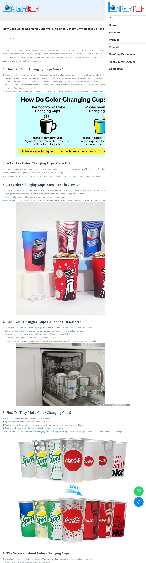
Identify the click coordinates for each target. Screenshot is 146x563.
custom (28, 190)
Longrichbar (10, 432)
